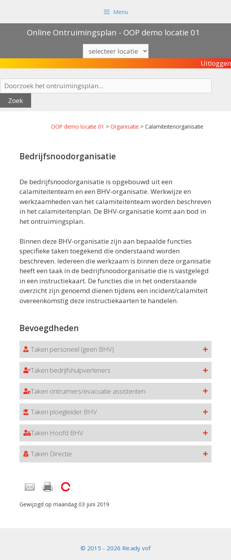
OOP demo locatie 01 (77, 126)
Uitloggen (216, 63)
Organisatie (124, 126)
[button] (115, 349)
